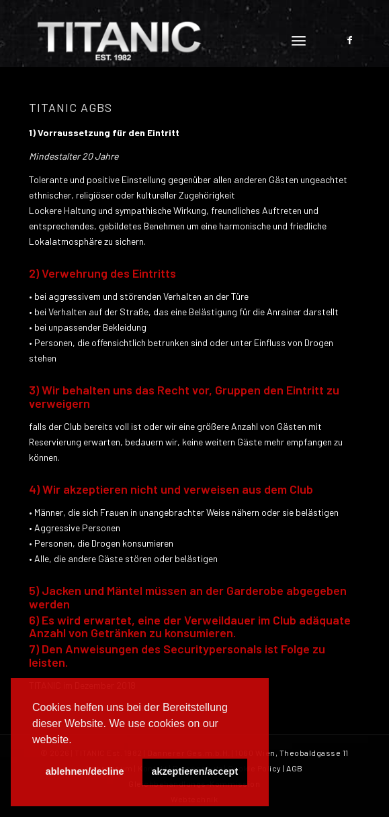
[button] (77, 741)
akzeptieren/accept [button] (194, 771)
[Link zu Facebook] (350, 40)
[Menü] (299, 40)
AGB (294, 768)
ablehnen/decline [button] (85, 771)
